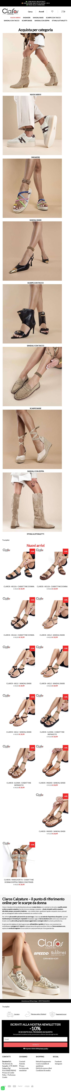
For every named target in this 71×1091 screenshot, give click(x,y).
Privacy (21, 1066)
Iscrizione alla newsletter (23, 1069)
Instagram (58, 1064)
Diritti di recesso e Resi (44, 1068)
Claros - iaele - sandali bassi (52, 635)
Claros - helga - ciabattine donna (19, 586)
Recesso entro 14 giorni (38, 1014)
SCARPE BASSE (27, 20)
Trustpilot (5, 540)
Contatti (22, 1061)
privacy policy (43, 1048)
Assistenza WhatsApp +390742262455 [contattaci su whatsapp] (35, 1001)
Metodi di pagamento (43, 1061)
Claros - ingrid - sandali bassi (52, 783)
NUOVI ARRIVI (15, 17)
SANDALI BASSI (38, 17)
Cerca (30, 12)
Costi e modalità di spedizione (42, 1065)
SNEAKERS (26, 17)
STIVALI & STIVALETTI (59, 20)
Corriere (16, 1014)
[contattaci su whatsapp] (3, 1088)
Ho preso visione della (36, 1048)
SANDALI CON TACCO (11, 20)
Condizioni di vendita (43, 1070)
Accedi (41, 12)
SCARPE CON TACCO (53, 17)
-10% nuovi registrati (35, 1)
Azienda (22, 1064)
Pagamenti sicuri (61, 1014)
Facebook (58, 1061)
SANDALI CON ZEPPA (42, 20)
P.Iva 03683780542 (9, 1070)
